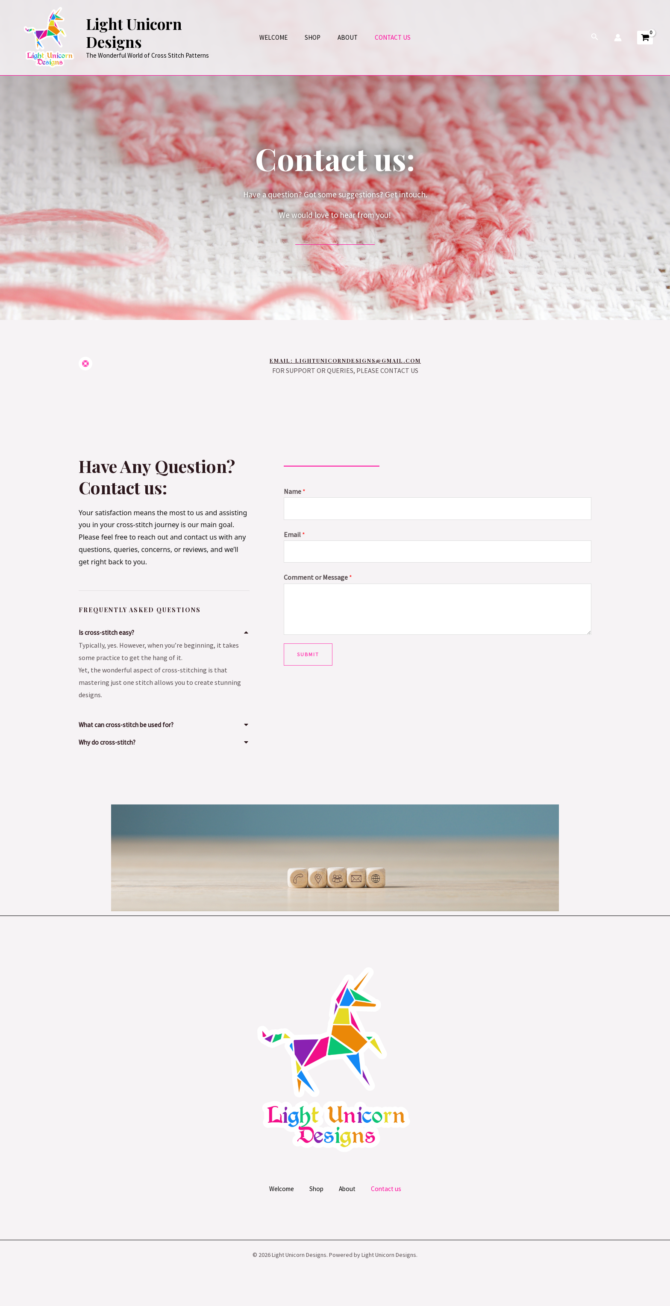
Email (294, 535)
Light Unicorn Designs (163, 33)
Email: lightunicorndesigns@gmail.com (347, 360)
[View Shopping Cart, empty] (645, 38)
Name (295, 491)
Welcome (280, 37)
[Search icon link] (595, 37)
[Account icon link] (618, 37)
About (345, 37)
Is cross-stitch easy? (108, 632)
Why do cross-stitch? (109, 741)
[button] (164, 630)
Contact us (386, 37)
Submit (308, 657)
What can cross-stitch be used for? (129, 724)
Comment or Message (318, 579)
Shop (315, 37)
